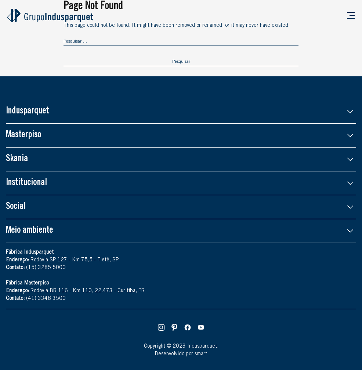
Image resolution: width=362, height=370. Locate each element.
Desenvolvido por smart (181, 354)
